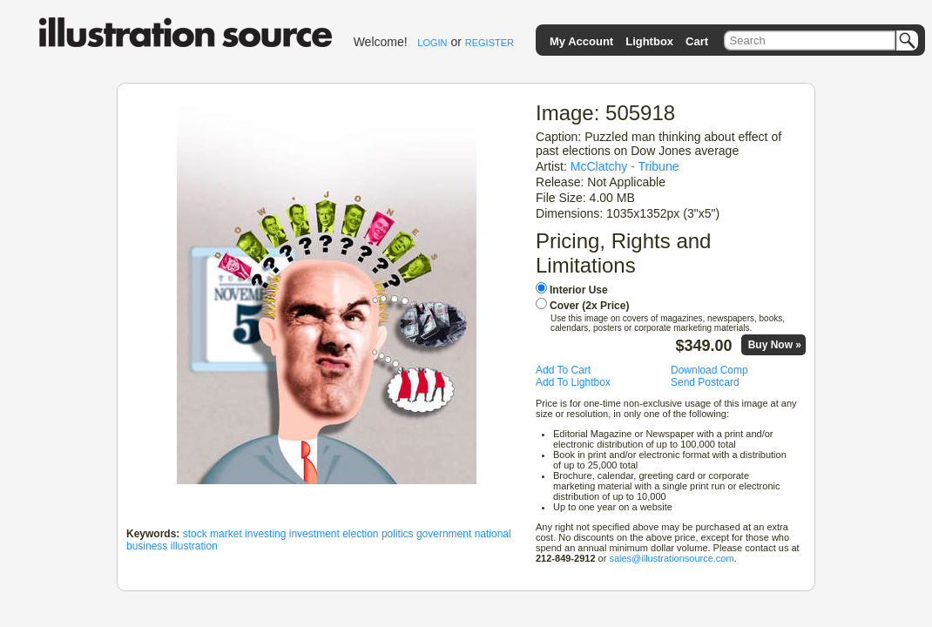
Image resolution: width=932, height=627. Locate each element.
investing (265, 534)
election (360, 534)
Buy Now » (774, 345)
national (493, 534)
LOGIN (432, 42)
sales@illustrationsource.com (671, 558)
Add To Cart (563, 370)
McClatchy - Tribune (625, 166)
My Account (581, 41)
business (146, 546)
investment (314, 534)
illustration (194, 546)
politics (398, 534)
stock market (212, 534)
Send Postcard (705, 382)
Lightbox (649, 41)
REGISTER (489, 42)
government (443, 534)
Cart (696, 41)
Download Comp (709, 370)
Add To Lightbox (573, 382)
